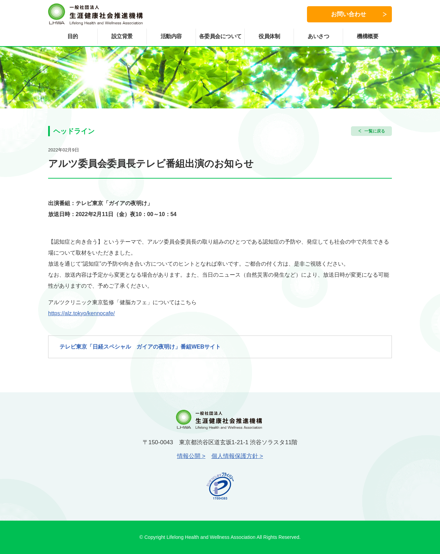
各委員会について (220, 36)
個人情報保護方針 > (237, 456)
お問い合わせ (348, 14)
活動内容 (171, 36)
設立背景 (122, 36)
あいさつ (318, 36)
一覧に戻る (374, 131)
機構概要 (367, 36)
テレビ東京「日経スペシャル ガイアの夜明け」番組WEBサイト (140, 347)
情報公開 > (191, 456)
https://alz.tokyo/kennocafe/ (81, 313)
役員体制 (269, 36)
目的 (72, 36)
